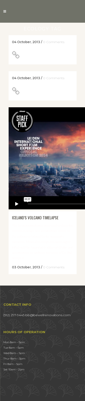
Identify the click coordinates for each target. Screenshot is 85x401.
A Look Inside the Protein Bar (46, 54)
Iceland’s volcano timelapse (35, 217)
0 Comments (53, 42)
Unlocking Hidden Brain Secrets (45, 90)
